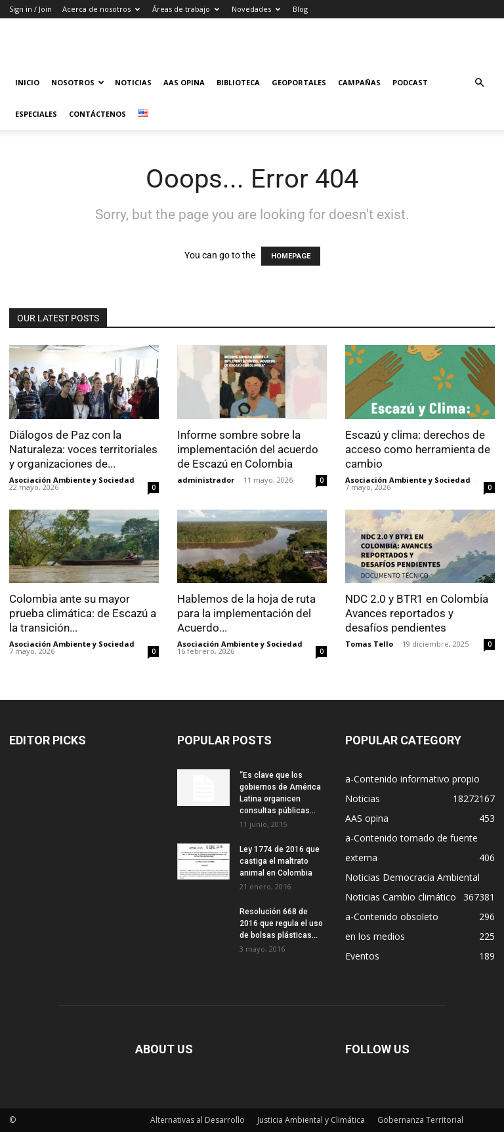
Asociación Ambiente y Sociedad (72, 480)
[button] (479, 83)
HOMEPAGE (290, 256)
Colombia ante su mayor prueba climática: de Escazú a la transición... (82, 613)
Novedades (256, 9)
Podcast (410, 82)
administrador (205, 480)
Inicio (27, 82)
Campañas (359, 82)
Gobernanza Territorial (420, 1119)
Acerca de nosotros (101, 9)
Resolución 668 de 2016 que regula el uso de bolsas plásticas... (281, 923)
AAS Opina (184, 82)
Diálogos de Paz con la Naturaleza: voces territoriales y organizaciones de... (83, 449)
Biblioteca (238, 82)
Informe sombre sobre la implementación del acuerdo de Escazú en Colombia (247, 449)
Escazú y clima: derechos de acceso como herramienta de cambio (417, 449)
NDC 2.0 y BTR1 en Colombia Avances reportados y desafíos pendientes (416, 613)
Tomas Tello (369, 644)
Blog (300, 9)
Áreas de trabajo (185, 9)
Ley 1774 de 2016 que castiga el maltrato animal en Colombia (280, 861)
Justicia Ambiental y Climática (311, 1119)
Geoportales (299, 82)
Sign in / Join (30, 9)
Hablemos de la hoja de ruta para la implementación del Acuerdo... (246, 613)
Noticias (133, 82)
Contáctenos (97, 114)
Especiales (36, 114)
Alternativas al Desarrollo (197, 1119)
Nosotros (77, 82)
